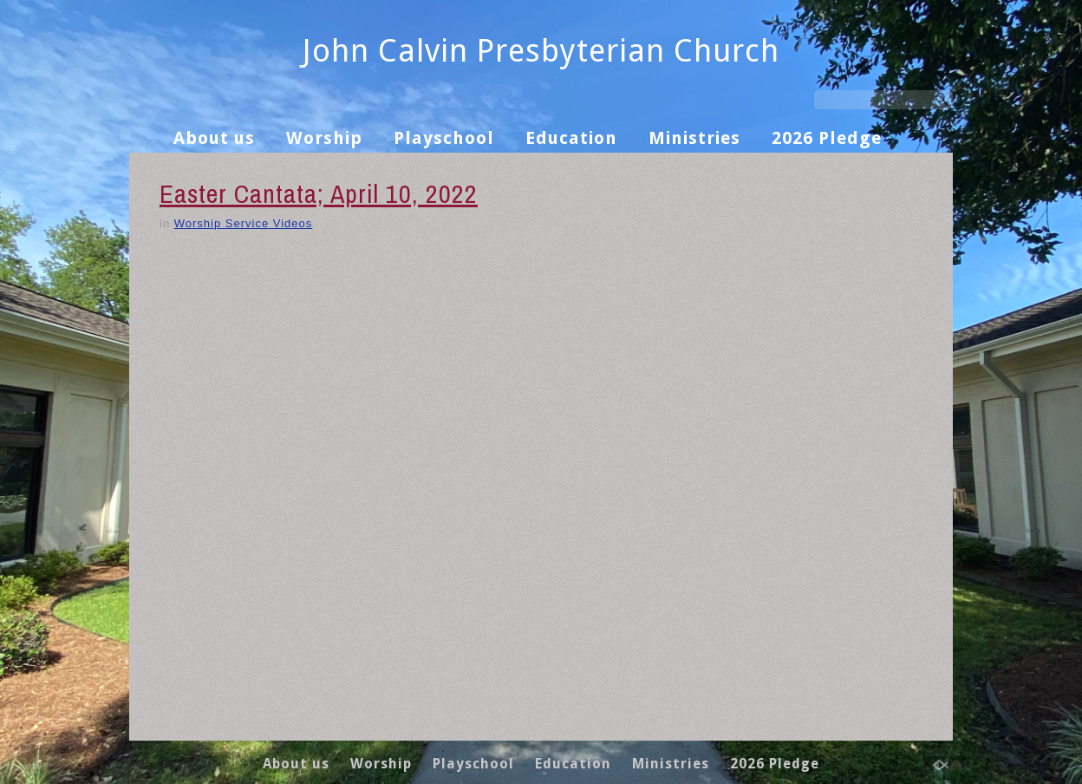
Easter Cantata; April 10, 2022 (319, 193)
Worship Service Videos (243, 223)
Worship (324, 137)
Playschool (444, 137)
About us (214, 137)
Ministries (694, 137)
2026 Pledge (827, 137)
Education (571, 137)
